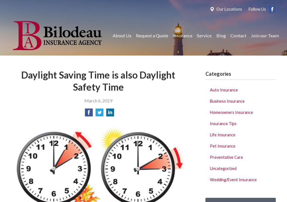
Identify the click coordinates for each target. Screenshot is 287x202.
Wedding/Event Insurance (233, 179)
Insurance (182, 35)
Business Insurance (227, 101)
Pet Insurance (222, 146)
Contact (238, 35)
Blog (221, 35)
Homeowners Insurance (231, 112)
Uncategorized (223, 168)
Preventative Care (226, 157)
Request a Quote (152, 35)
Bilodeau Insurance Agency (56, 35)
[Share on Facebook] (89, 114)
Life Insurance (222, 134)
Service (204, 35)
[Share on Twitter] (99, 114)
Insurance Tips (223, 123)
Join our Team (265, 35)
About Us (122, 35)
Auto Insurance (224, 90)
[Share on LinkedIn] (110, 114)
